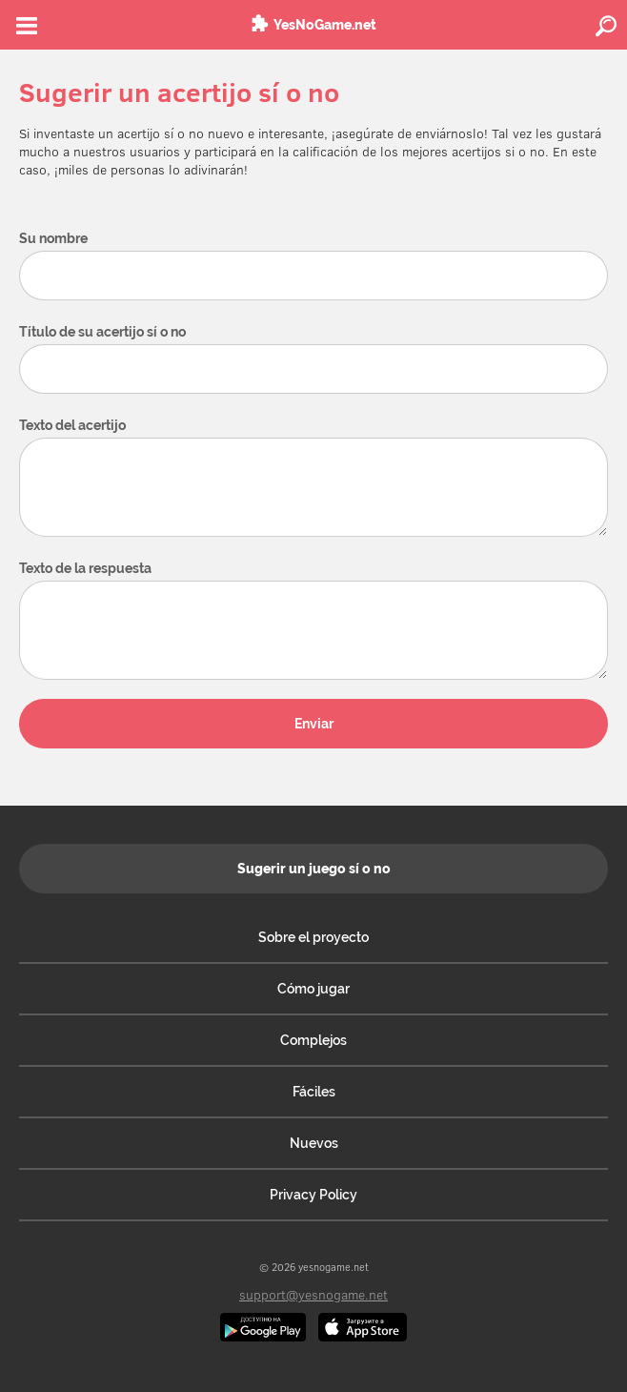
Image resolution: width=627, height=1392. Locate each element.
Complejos (313, 1040)
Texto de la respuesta (85, 568)
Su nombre (53, 238)
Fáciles (314, 1091)
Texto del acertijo (72, 425)
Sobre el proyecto (313, 937)
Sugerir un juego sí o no (314, 868)
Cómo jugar (313, 988)
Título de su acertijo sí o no (102, 331)
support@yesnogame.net (313, 1294)
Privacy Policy (313, 1194)
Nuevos (314, 1143)
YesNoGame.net (324, 24)
